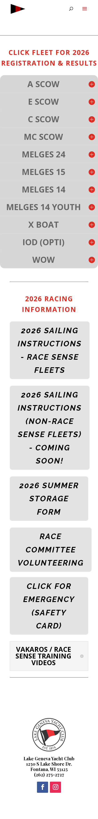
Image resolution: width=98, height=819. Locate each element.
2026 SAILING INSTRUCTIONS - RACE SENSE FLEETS (50, 350)
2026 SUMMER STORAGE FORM (49, 498)
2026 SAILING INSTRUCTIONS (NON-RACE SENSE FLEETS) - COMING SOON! (50, 428)
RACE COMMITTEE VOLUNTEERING (51, 549)
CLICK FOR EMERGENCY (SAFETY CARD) (49, 606)
